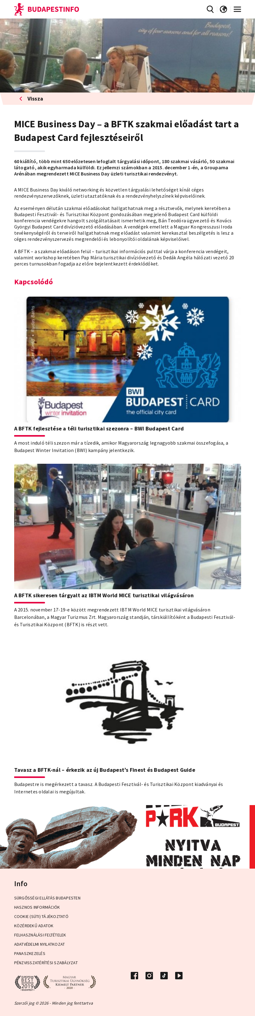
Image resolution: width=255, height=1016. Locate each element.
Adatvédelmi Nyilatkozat (39, 944)
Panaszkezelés (29, 953)
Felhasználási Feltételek (40, 935)
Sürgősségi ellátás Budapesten (47, 898)
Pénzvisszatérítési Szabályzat (46, 962)
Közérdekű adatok (34, 925)
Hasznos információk (37, 907)
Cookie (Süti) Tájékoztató (41, 916)
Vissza (31, 98)
